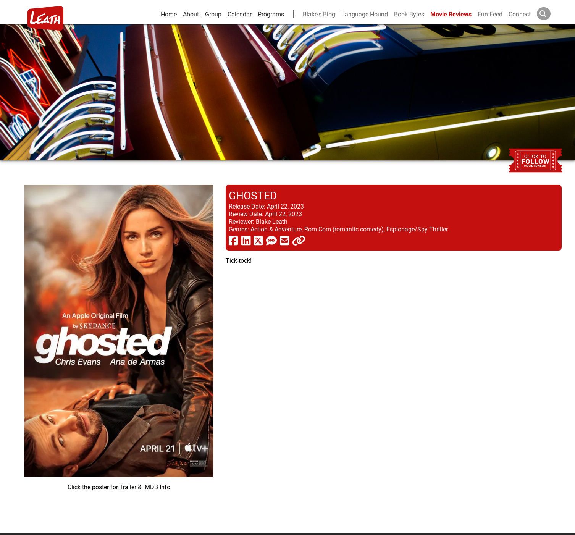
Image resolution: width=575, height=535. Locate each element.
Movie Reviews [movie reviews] (451, 14)
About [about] (191, 14)
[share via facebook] (233, 240)
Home (169, 14)
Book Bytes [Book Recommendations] (409, 14)
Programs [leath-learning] (271, 14)
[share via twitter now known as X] (258, 240)
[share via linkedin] (246, 240)
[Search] (550, 14)
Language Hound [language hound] (364, 14)
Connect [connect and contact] (520, 14)
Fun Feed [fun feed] (490, 14)
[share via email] (284, 240)
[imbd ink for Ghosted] (118, 353)
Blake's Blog (319, 14)
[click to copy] (298, 240)
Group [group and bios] (213, 14)
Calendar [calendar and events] (240, 14)
